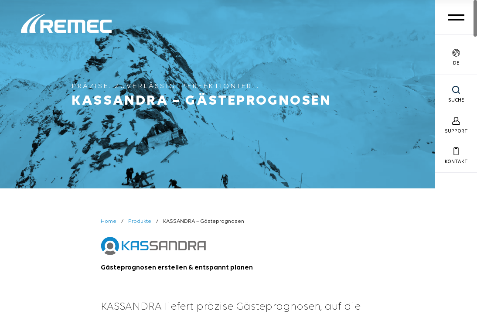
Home (108, 222)
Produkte (139, 222)
